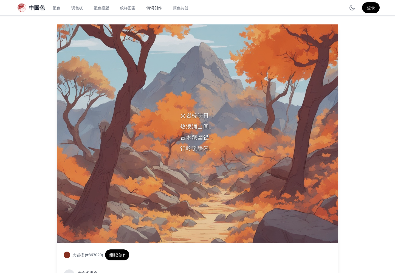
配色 (56, 7)
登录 (370, 8)
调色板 (77, 7)
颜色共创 (180, 7)
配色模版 (101, 7)
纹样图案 (128, 7)
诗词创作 (154, 7)
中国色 (37, 7)
